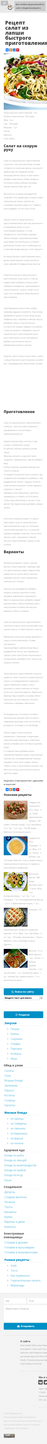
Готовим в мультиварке (19, 1247)
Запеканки (11, 1085)
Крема (8, 1217)
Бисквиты (10, 1212)
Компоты (10, 1227)
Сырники (16, 1039)
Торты (8, 1207)
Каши (7, 1180)
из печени (17, 1143)
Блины (15, 1034)
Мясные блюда (15, 1112)
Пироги (9, 1090)
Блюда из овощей (15, 1160)
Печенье (9, 1202)
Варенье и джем (14, 1222)
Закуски (10, 1023)
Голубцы (9, 1100)
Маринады (17, 1285)
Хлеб (14, 1265)
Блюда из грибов (15, 1170)
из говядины (19, 1123)
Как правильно (20, 1275)
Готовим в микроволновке (21, 1252)
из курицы (17, 1118)
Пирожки (16, 1048)
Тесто (14, 1270)
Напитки (9, 1105)
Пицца (15, 1029)
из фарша (17, 1138)
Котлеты (9, 1095)
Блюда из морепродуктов (20, 1165)
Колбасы (16, 1053)
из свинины (18, 1128)
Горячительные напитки (26, 1280)
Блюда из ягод (13, 1175)
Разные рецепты (16, 1260)
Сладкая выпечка (15, 1197)
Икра (14, 1058)
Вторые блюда (13, 1080)
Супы (7, 1075)
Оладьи (15, 1044)
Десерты (9, 1192)
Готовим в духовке (16, 1242)
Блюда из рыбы (14, 1155)
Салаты (9, 1070)
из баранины (19, 1133)
